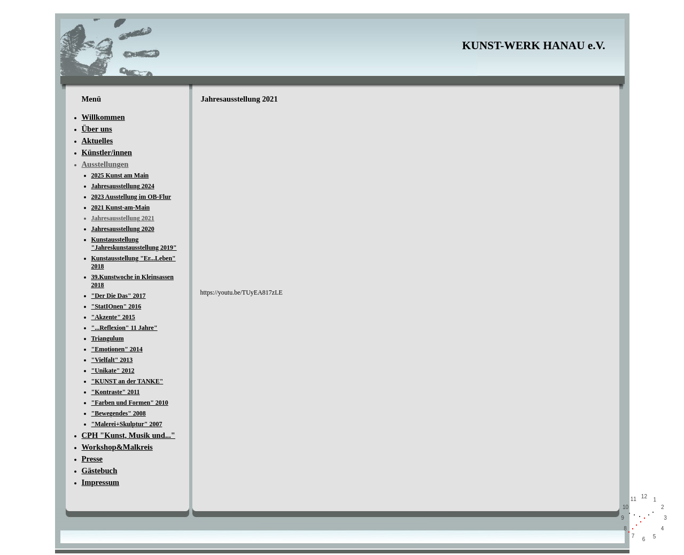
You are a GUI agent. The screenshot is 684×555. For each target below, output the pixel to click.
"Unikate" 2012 (113, 370)
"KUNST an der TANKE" (127, 381)
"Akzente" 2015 (113, 317)
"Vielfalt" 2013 (112, 360)
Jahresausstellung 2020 (122, 229)
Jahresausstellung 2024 (122, 186)
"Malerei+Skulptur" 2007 (126, 424)
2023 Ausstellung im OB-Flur (131, 197)
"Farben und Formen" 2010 (129, 402)
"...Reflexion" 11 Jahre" (124, 328)
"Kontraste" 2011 (115, 392)
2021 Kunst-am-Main (120, 207)
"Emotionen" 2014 (117, 349)
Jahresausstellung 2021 (122, 218)
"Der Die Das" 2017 (118, 295)
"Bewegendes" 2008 (118, 413)
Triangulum (107, 338)
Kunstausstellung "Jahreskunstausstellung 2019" (134, 243)
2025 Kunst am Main (120, 175)
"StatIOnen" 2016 (116, 306)
